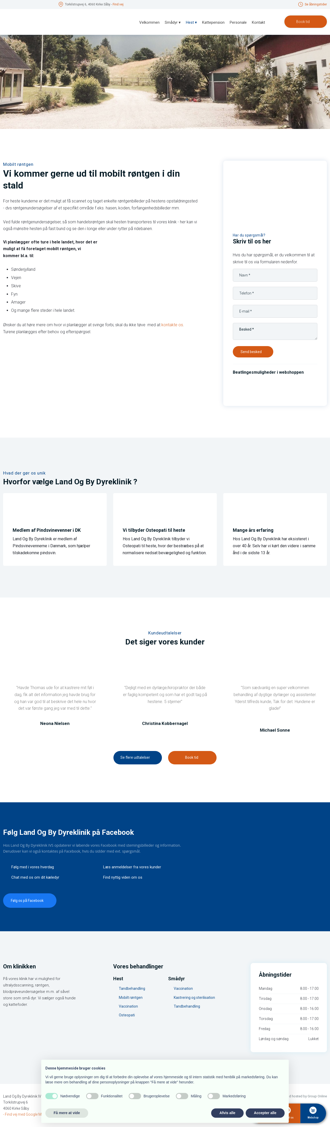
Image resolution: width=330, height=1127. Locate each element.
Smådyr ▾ (173, 22)
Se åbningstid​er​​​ (316, 4)
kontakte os (172, 324)
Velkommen (149, 22)
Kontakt (258, 22)
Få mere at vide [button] (67, 1113)
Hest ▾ (191, 22)
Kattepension (213, 22)
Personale (238, 22)
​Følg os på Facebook (27, 901)
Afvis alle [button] (227, 1113)
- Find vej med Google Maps (25, 1114)
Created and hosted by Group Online (300, 1096)
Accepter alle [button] (265, 1113)
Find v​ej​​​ (118, 4)
